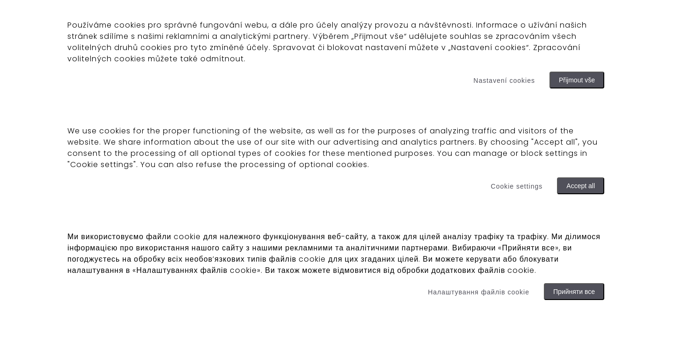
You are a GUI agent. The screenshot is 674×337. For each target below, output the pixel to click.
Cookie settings (517, 186)
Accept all (580, 186)
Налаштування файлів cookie (478, 292)
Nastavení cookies (504, 80)
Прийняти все (574, 291)
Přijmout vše (577, 80)
